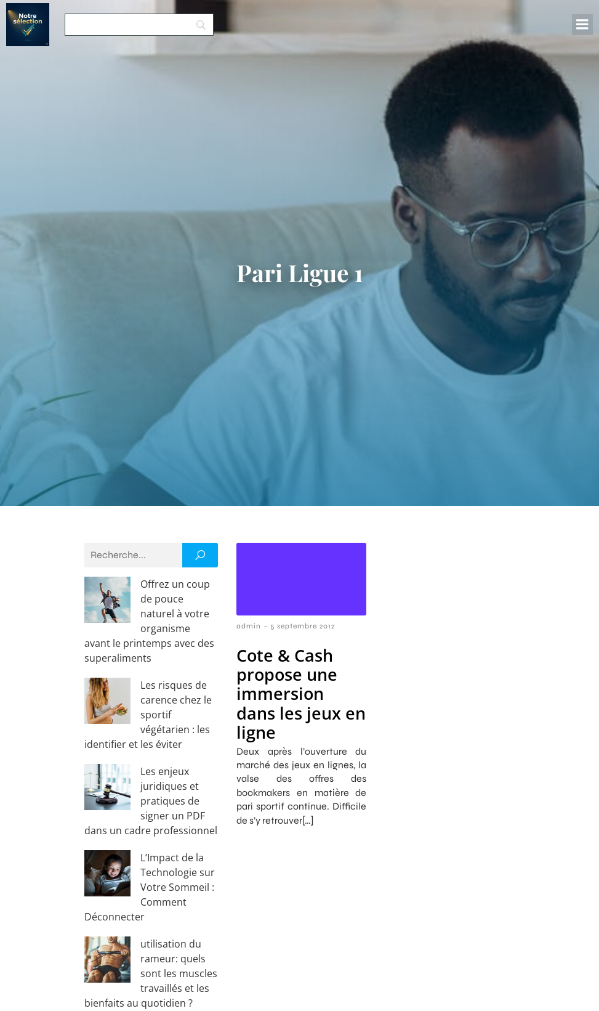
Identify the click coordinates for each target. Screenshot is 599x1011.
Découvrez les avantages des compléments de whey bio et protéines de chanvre (148, 911)
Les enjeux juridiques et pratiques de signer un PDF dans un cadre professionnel (150, 727)
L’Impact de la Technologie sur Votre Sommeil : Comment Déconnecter (150, 783)
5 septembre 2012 (302, 626)
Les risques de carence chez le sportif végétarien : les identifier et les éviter (145, 670)
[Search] (139, 25)
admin (248, 626)
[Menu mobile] (582, 24)
